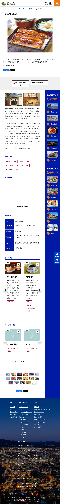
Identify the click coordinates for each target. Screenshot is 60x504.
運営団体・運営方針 (23, 486)
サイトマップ (34, 486)
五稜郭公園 (54, 185)
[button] (5, 290)
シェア (5, 70)
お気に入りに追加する (20, 84)
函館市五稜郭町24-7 (10, 65)
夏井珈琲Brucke (31, 277)
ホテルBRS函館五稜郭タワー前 (17, 344)
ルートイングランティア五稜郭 (37, 344)
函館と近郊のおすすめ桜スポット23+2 (54, 124)
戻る (19, 361)
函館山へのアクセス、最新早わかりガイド (54, 112)
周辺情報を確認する (23, 207)
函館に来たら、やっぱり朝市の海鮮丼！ (54, 136)
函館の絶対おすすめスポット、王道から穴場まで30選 (54, 148)
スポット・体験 (27, 9)
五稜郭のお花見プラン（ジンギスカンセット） (54, 197)
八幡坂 (52, 233)
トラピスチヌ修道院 (54, 221)
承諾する (23, 500)
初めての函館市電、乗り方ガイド (54, 160)
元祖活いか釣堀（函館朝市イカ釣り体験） (54, 209)
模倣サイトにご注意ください (30, 484)
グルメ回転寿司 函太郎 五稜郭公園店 (20, 277)
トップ (18, 9)
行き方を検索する (38, 83)
